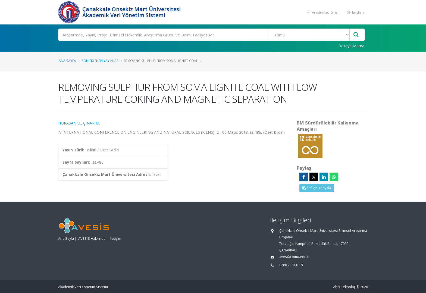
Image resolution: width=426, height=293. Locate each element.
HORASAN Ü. (69, 123)
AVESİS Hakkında (91, 238)
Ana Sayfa (67, 60)
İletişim (115, 238)
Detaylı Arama (351, 45)
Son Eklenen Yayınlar (100, 60)
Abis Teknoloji (344, 287)
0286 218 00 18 (291, 265)
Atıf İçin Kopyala (316, 188)
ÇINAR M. (91, 123)
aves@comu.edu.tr (294, 256)
